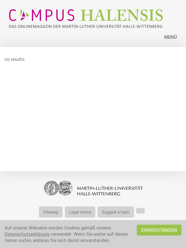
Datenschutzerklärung (27, 234)
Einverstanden (159, 230)
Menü (170, 37)
